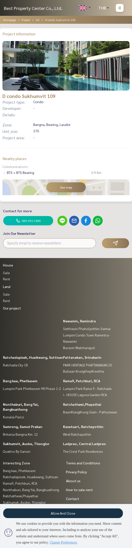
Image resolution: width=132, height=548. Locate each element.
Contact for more (17, 211)
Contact (72, 498)
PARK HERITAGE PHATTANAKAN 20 (87, 365)
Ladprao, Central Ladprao (84, 443)
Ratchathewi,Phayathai (82, 404)
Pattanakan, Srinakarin (82, 357)
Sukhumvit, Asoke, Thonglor (26, 443)
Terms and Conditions (83, 463)
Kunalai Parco (13, 417)
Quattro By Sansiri (16, 451)
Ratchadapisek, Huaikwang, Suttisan (33, 357)
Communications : (15, 166)
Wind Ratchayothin (77, 434)
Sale (6, 272)
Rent (6, 279)
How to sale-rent (79, 489)
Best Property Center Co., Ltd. (33, 8)
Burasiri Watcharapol (79, 347)
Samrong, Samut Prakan (22, 426)
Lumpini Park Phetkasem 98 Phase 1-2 (32, 388)
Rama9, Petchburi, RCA (81, 381)
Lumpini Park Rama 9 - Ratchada (87, 388)
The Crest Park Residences (83, 451)
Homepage (9, 20)
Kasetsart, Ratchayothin (83, 426)
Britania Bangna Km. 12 (20, 434)
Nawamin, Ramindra (79, 321)
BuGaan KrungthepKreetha (83, 371)
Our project (12, 308)
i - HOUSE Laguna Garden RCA (85, 394)
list (37, 20)
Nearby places (14, 158)
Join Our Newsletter (19, 233)
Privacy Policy (76, 472)
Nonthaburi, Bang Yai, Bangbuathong (31, 489)
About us (73, 480)
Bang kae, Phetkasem (20, 381)
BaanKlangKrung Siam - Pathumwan (90, 412)
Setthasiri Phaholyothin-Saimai (87, 328)
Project (26, 20)
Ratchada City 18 (15, 365)
